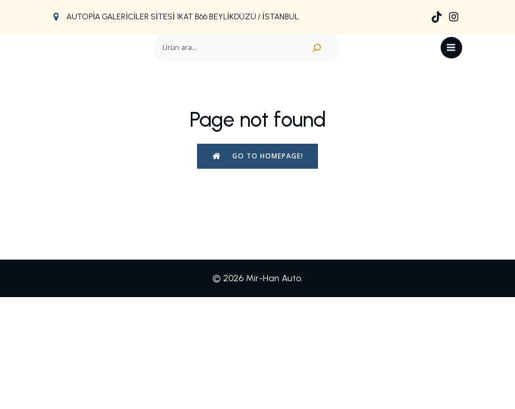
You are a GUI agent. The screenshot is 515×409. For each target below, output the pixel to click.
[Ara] (316, 47)
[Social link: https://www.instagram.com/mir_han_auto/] (453, 17)
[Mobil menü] (451, 48)
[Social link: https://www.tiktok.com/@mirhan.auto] (436, 17)
